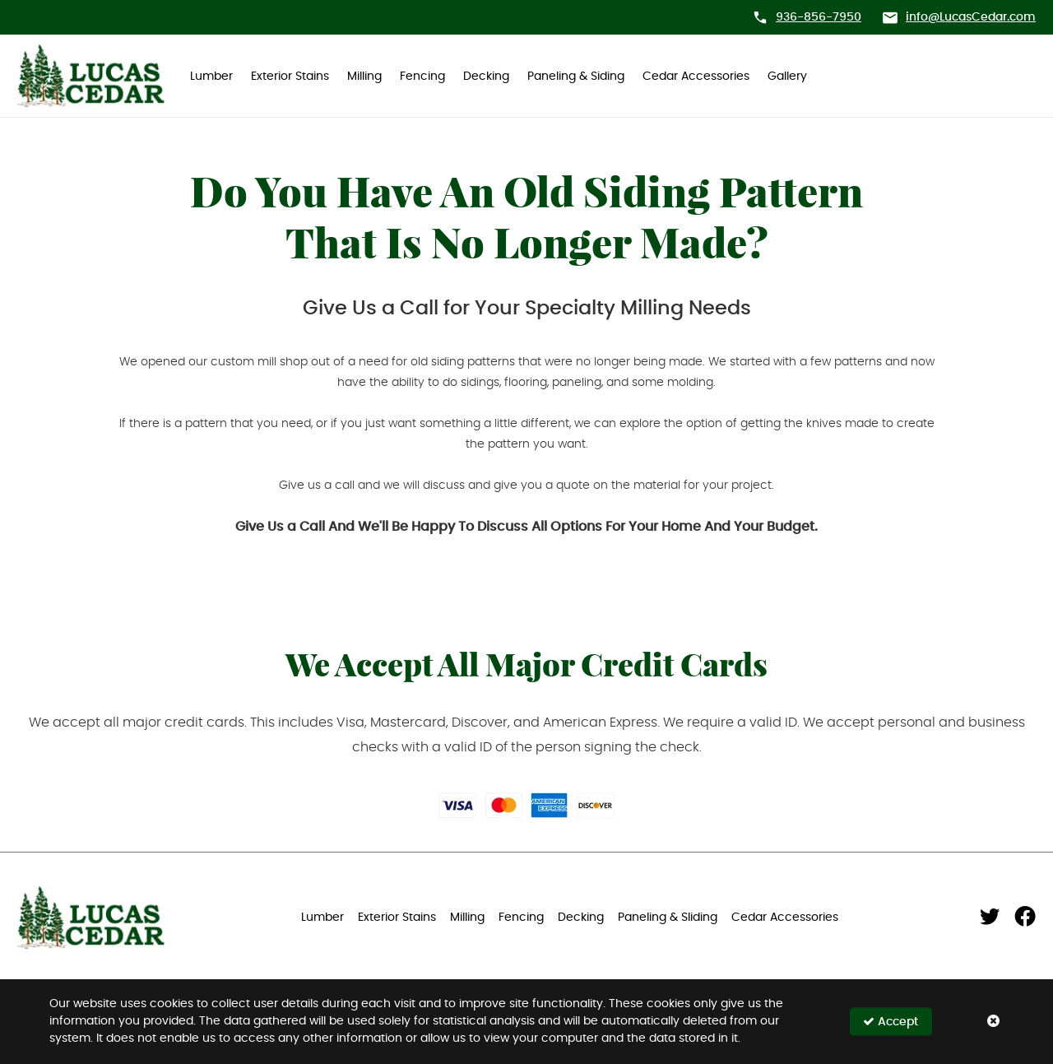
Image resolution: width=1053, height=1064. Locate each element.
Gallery (787, 76)
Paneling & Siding (575, 76)
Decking (486, 76)
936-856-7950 (818, 17)
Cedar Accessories (695, 76)
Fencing (422, 76)
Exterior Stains (290, 76)
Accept (890, 1021)
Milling (364, 76)
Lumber (211, 76)
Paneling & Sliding (667, 917)
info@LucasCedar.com (971, 17)
